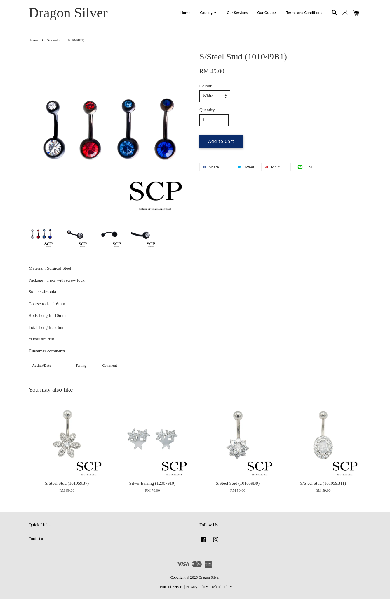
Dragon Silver (68, 12)
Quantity (207, 110)
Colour (205, 86)
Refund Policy (221, 587)
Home (185, 12)
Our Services (237, 12)
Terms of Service (171, 587)
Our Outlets (266, 12)
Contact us (36, 539)
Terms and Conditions (304, 12)
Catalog (208, 12)
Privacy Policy (197, 587)
